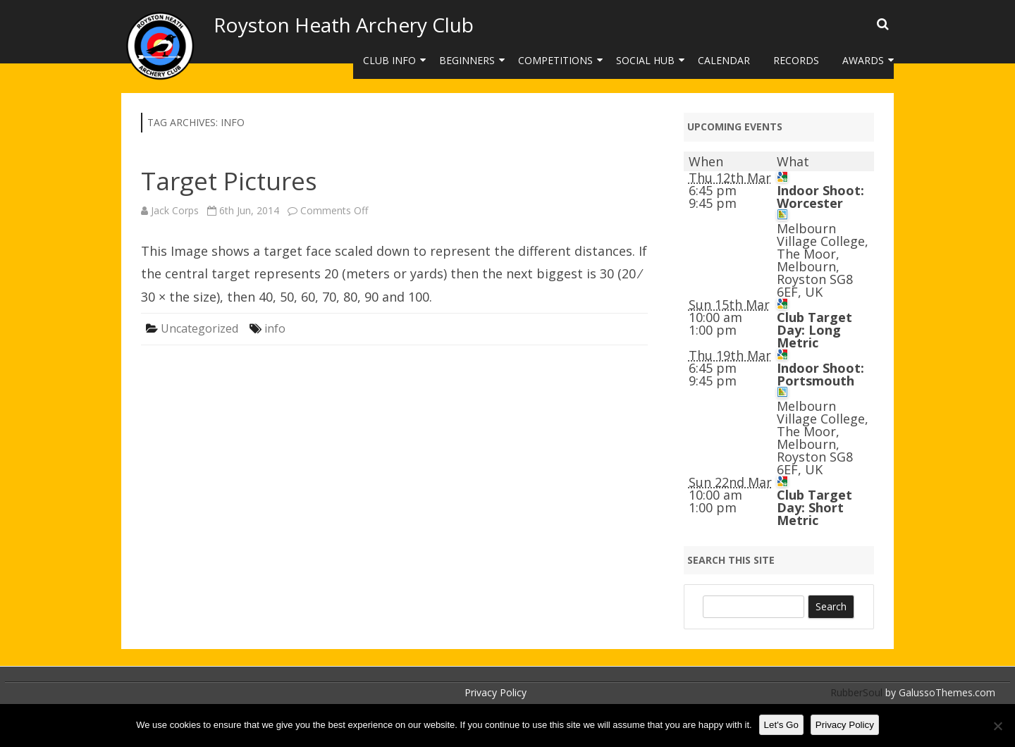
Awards (863, 60)
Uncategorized (199, 328)
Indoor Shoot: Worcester (820, 196)
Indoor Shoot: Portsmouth (820, 374)
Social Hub (645, 60)
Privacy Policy (496, 692)
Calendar (724, 60)
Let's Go (781, 725)
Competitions (555, 60)
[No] (997, 726)
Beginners (467, 60)
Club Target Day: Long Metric (814, 330)
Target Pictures (229, 180)
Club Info (389, 60)
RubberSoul (856, 692)
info (274, 328)
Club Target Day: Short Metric (814, 507)
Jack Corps (175, 210)
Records (796, 60)
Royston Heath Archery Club (344, 24)
